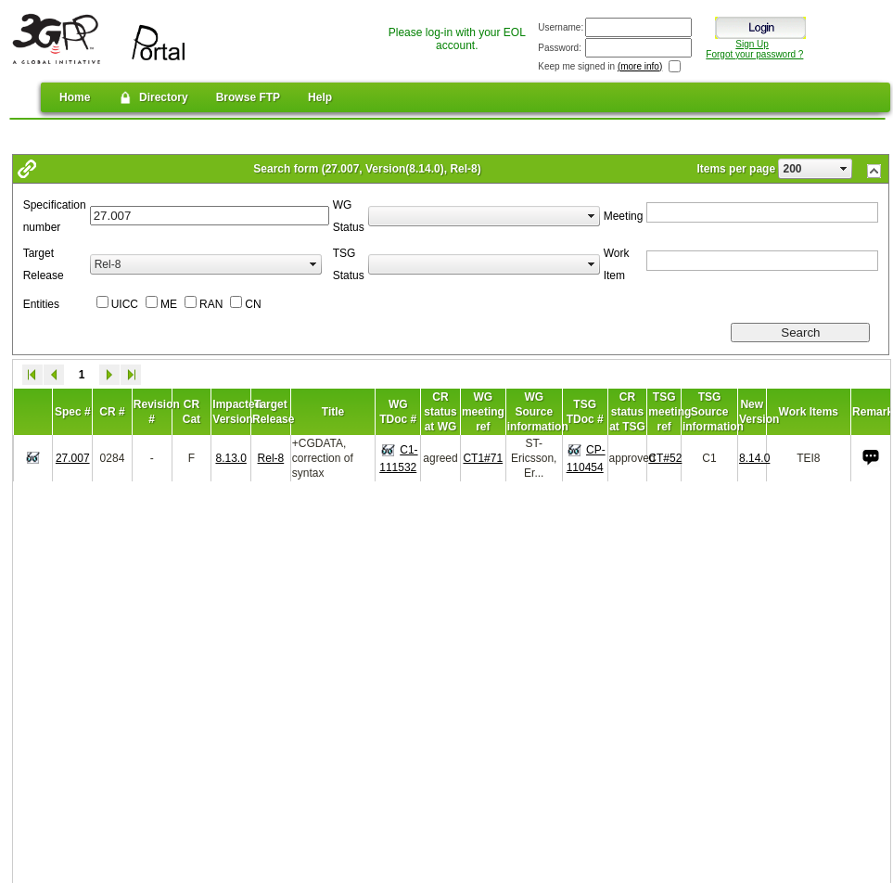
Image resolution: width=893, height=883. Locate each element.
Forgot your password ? (754, 54)
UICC (124, 304)
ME (168, 304)
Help (320, 97)
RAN (211, 304)
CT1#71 (483, 458)
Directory (152, 97)
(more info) (640, 66)
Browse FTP (248, 97)
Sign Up (752, 44)
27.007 (73, 458)
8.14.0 (754, 458)
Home (74, 97)
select (844, 169)
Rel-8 (271, 458)
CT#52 (665, 458)
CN (253, 304)
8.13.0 (230, 458)
